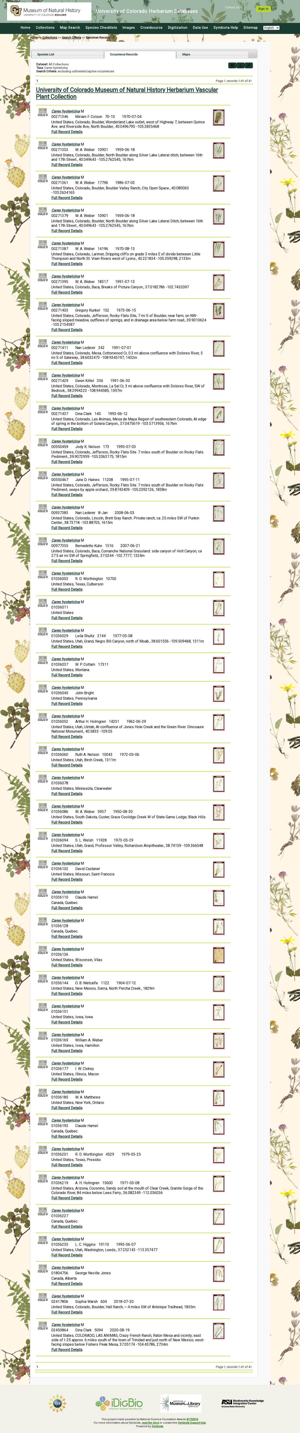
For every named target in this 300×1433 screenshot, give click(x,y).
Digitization (178, 27)
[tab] (68, 54)
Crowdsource (151, 27)
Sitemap (251, 27)
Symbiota (157, 1426)
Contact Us (232, 7)
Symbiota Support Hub (192, 1422)
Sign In (263, 9)
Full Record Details (66, 132)
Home (25, 27)
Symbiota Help (226, 27)
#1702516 (192, 1419)
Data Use (200, 27)
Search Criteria (71, 37)
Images (129, 27)
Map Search (70, 27)
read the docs (150, 1422)
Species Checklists (101, 27)
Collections (45, 27)
